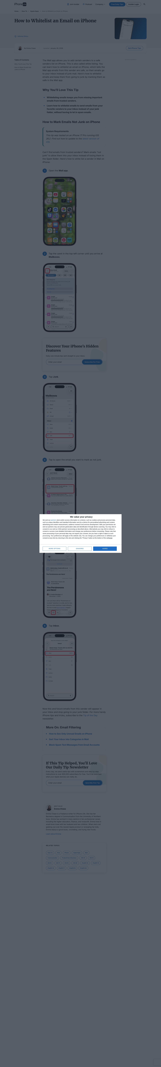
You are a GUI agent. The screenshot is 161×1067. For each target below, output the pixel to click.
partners (53, 520)
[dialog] (80, 533)
